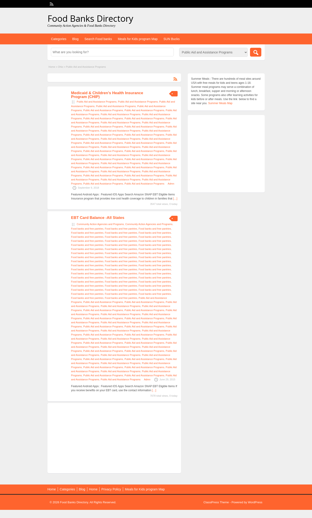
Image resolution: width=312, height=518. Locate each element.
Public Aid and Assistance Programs (97, 101)
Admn (171, 183)
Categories (59, 39)
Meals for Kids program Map (138, 39)
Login (259, 3)
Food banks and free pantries (87, 228)
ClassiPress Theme (216, 502)
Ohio (60, 66)
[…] (175, 198)
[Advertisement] (114, 438)
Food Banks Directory (90, 18)
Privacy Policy (111, 489)
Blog (75, 39)
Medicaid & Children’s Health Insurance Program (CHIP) (107, 95)
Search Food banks (98, 39)
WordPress (255, 502)
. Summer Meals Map (219, 103)
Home (52, 66)
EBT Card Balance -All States (97, 218)
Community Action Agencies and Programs (100, 224)
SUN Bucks (171, 39)
